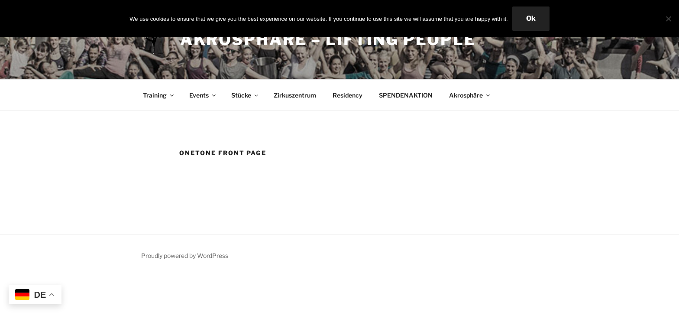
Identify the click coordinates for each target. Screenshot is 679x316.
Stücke (245, 95)
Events (203, 95)
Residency (347, 95)
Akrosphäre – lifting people (328, 39)
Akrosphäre (470, 95)
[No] (668, 18)
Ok (531, 18)
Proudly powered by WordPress (184, 255)
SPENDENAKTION (406, 95)
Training (159, 95)
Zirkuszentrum (295, 95)
